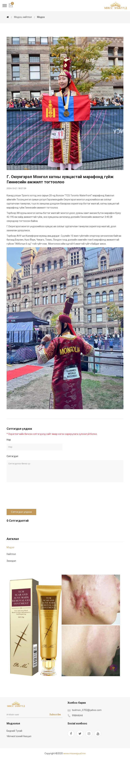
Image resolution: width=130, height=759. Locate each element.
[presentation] (32, 497)
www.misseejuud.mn (74, 753)
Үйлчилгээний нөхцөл (19, 736)
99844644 (77, 715)
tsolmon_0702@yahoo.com (87, 710)
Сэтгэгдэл (12, 456)
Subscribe (55, 714)
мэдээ (41, 17)
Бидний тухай (14, 730)
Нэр (9, 439)
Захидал (11, 560)
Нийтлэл (11, 554)
